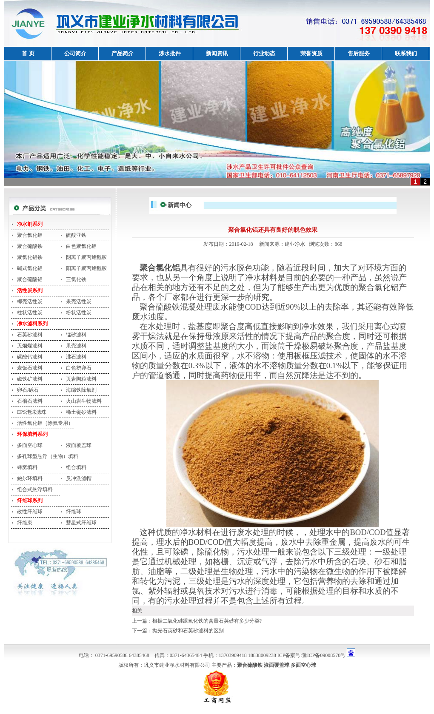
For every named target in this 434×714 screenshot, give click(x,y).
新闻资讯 (217, 53)
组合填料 (76, 467)
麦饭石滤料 (30, 368)
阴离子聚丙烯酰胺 (86, 257)
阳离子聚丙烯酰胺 (86, 268)
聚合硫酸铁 (30, 246)
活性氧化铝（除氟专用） (45, 423)
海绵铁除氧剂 (81, 390)
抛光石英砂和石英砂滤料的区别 (188, 631)
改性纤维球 (30, 512)
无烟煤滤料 (30, 346)
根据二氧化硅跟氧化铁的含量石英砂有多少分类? (207, 621)
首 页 (28, 53)
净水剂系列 (30, 224)
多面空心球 (30, 445)
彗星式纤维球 (81, 523)
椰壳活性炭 (30, 301)
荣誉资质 (311, 53)
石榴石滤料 (30, 401)
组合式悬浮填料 (35, 489)
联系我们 (406, 53)
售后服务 (359, 53)
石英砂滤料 (30, 335)
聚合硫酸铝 (30, 279)
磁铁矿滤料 (30, 379)
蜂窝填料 (27, 467)
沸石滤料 (76, 357)
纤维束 (24, 523)
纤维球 (73, 512)
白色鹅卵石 (78, 368)
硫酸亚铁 (76, 235)
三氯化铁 (76, 279)
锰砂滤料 (76, 335)
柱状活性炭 (30, 313)
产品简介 (122, 53)
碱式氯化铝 (30, 268)
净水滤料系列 (32, 324)
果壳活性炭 (78, 301)
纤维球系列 (30, 500)
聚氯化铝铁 (30, 257)
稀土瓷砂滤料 (81, 412)
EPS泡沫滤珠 (31, 412)
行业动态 (264, 53)
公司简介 (75, 53)
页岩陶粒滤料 (81, 379)
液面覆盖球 (78, 445)
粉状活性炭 (78, 313)
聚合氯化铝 (30, 235)
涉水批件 (170, 53)
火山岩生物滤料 (84, 401)
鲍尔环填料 (30, 478)
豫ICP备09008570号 (324, 655)
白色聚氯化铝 (81, 246)
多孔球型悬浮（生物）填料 (47, 456)
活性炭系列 (30, 290)
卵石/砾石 (28, 390)
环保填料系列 (32, 434)
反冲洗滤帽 (78, 478)
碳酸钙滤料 (30, 357)
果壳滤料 (76, 346)
